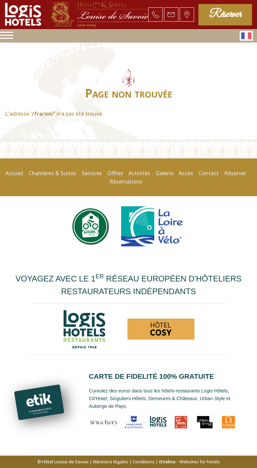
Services (92, 173)
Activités (139, 173)
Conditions (144, 462)
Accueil (14, 173)
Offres (115, 173)
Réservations (126, 181)
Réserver (225, 14)
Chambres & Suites (52, 173)
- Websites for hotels (189, 462)
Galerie (164, 173)
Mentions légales (110, 462)
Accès (186, 173)
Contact (208, 173)
